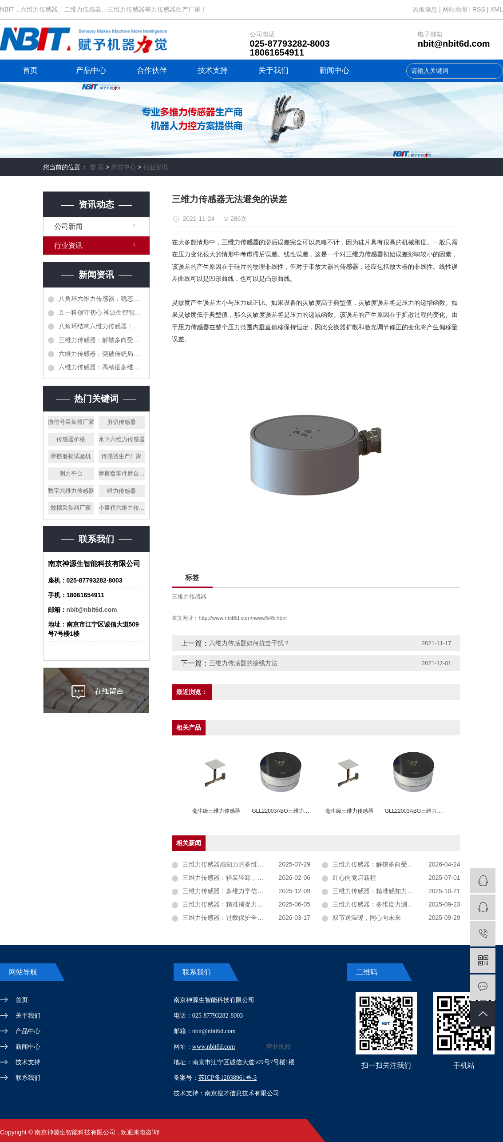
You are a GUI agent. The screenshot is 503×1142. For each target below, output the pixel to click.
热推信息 (424, 9)
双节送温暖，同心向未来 (367, 917)
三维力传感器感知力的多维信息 (225, 864)
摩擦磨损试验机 (71, 456)
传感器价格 (70, 439)
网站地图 (456, 9)
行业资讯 (155, 167)
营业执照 (278, 1046)
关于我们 (273, 70)
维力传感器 (121, 490)
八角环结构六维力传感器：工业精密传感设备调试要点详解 (102, 326)
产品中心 (91, 70)
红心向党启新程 (354, 877)
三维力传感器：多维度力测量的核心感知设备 (395, 904)
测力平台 (71, 473)
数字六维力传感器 (71, 490)
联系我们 (28, 1077)
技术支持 (213, 70)
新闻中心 (334, 70)
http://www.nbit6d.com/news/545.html (242, 618)
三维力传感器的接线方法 (243, 663)
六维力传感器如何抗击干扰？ (249, 643)
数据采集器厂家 (71, 507)
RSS (478, 9)
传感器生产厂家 (121, 456)
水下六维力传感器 (122, 439)
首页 (30, 70)
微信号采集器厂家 (71, 422)
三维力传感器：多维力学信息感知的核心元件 (244, 890)
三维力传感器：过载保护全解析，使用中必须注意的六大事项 (246, 917)
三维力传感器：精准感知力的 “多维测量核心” (394, 890)
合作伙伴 (152, 70)
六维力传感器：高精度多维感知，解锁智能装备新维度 (102, 367)
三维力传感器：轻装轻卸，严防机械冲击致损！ (246, 877)
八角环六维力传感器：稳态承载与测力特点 (102, 298)
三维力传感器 (189, 596)
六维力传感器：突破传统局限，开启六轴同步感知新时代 (102, 353)
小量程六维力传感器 (122, 507)
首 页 (97, 167)
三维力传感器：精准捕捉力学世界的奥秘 (238, 904)
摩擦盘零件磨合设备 (122, 473)
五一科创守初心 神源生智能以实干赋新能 (102, 312)
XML (496, 9)
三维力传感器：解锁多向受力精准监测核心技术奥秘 (102, 339)
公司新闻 (68, 226)
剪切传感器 (121, 422)
